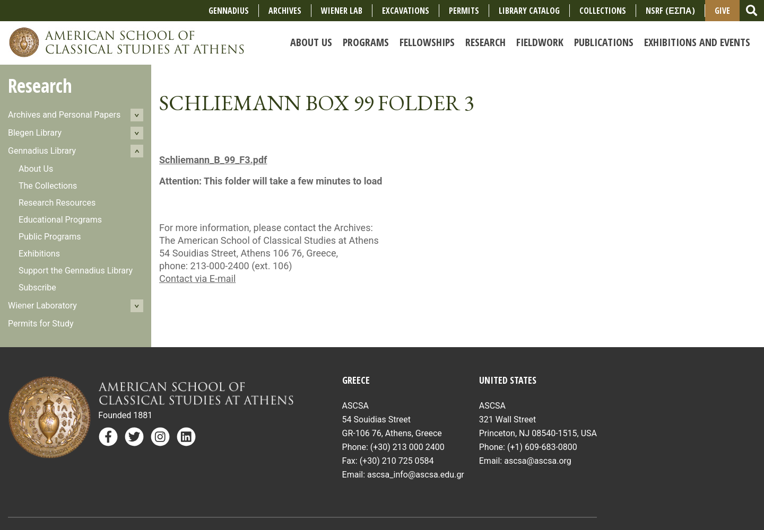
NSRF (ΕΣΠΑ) (670, 10)
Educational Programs (60, 220)
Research (40, 85)
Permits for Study (41, 324)
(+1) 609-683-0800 (542, 447)
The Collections (48, 186)
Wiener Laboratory (42, 306)
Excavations (405, 10)
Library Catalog (529, 10)
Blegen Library (35, 133)
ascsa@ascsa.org (537, 461)
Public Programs (50, 237)
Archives (284, 10)
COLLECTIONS (602, 10)
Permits (464, 10)
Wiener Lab (341, 10)
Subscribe (37, 287)
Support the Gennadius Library (76, 271)
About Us (36, 169)
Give (722, 10)
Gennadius (229, 10)
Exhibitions (39, 254)
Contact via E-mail (197, 278)
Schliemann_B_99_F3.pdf (213, 159)
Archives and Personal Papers (64, 115)
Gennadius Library (42, 151)
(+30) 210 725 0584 (397, 461)
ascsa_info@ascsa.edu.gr (415, 475)
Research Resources (57, 203)
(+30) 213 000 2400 (407, 447)
